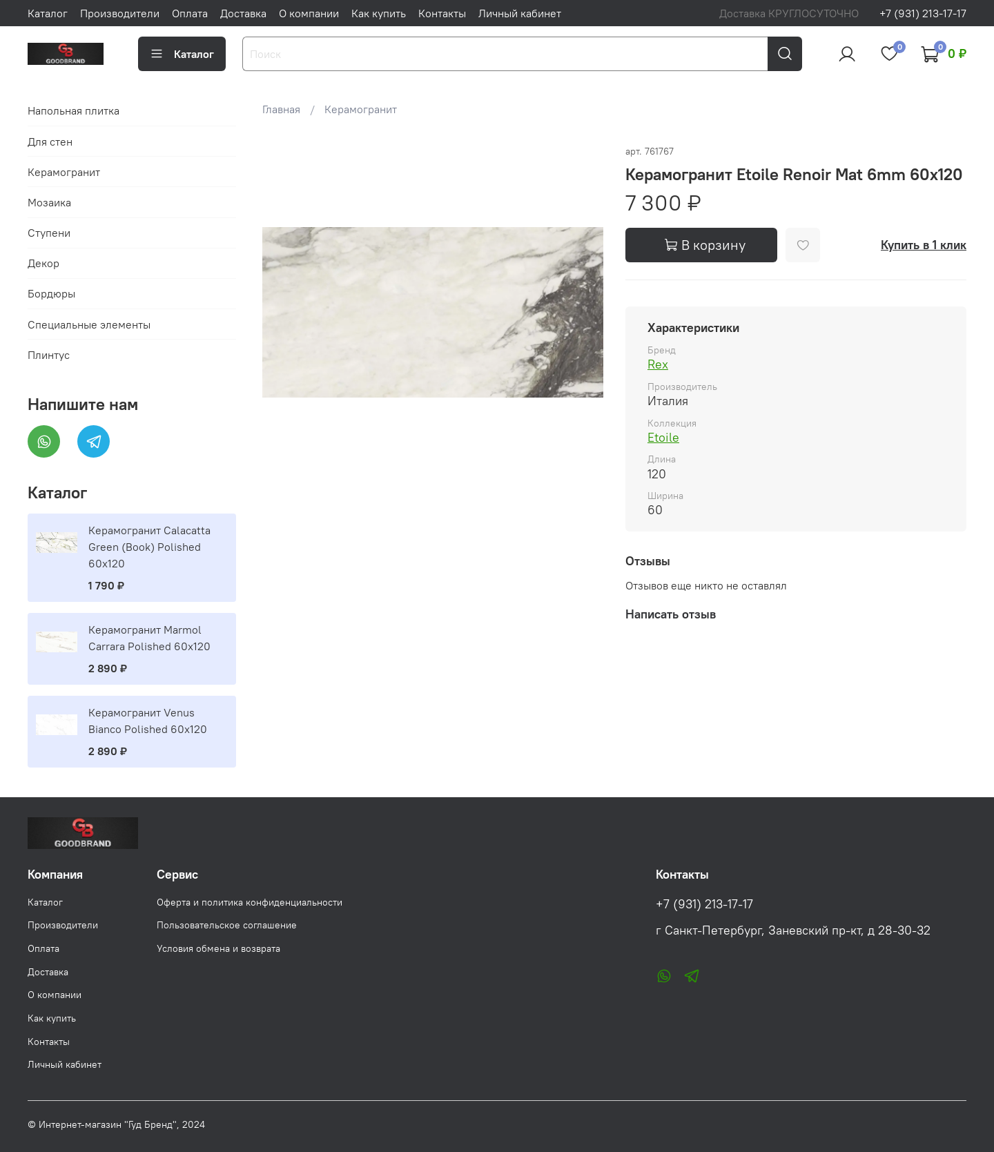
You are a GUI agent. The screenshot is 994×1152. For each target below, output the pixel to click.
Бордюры (51, 293)
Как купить (378, 13)
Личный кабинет (519, 13)
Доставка (243, 13)
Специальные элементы (89, 324)
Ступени (49, 233)
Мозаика (49, 202)
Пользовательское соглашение (227, 925)
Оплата (190, 13)
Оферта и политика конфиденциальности (249, 902)
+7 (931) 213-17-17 (922, 13)
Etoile (663, 437)
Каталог (48, 13)
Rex (657, 364)
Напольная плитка (73, 110)
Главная (281, 109)
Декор (43, 263)
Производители (119, 13)
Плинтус (49, 355)
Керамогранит (360, 109)
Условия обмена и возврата (218, 948)
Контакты (442, 13)
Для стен (50, 141)
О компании (309, 13)
